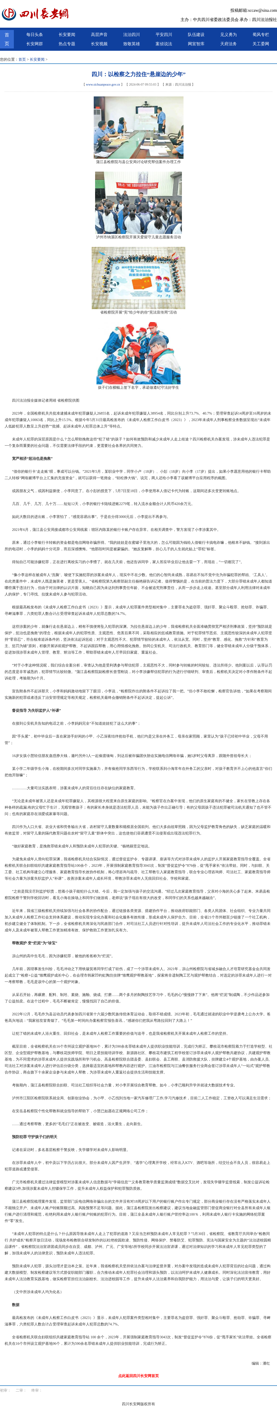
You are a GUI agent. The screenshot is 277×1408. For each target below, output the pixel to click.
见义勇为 (228, 34)
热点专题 (67, 44)
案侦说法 (164, 44)
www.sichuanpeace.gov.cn (103, 84)
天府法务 (228, 44)
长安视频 (99, 44)
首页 (7, 39)
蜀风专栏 (261, 34)
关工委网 (261, 44)
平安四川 (164, 34)
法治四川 (131, 34)
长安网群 (34, 44)
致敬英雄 (131, 44)
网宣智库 (196, 44)
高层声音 (99, 34)
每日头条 (34, 34)
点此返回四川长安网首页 (138, 1376)
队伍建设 (196, 34)
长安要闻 (67, 34)
